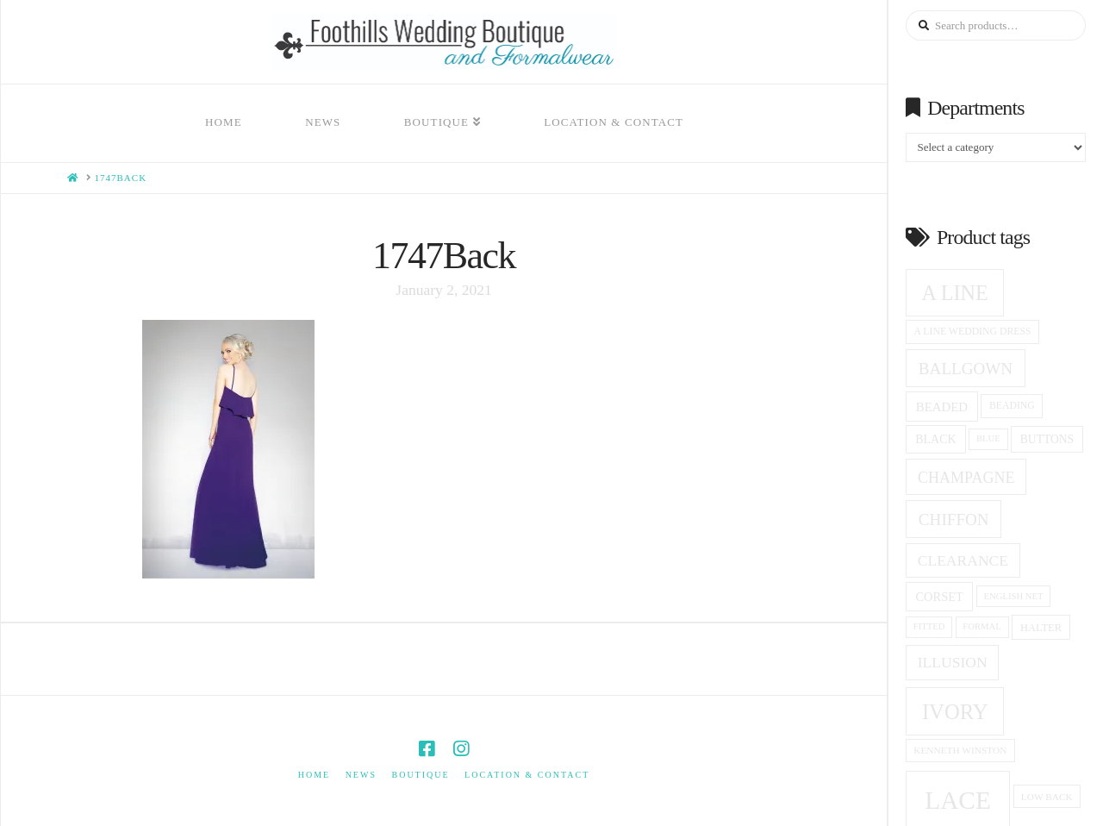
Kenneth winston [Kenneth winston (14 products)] (959, 750)
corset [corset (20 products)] (939, 597)
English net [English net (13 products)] (1014, 596)
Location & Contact (526, 774)
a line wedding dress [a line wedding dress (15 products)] (972, 331)
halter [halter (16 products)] (1041, 628)
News (361, 774)
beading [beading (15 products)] (1012, 405)
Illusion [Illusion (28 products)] (953, 662)
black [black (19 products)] (935, 439)
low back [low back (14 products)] (1047, 797)
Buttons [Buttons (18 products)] (1047, 439)
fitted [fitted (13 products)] (929, 626)
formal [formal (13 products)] (981, 626)
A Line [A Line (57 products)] (955, 292)
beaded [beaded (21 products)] (942, 407)
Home (314, 774)
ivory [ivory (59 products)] (955, 711)
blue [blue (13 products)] (988, 438)
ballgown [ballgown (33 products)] (966, 369)
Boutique (420, 774)
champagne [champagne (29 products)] (966, 477)
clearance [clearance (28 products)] (963, 560)
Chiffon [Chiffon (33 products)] (954, 519)
